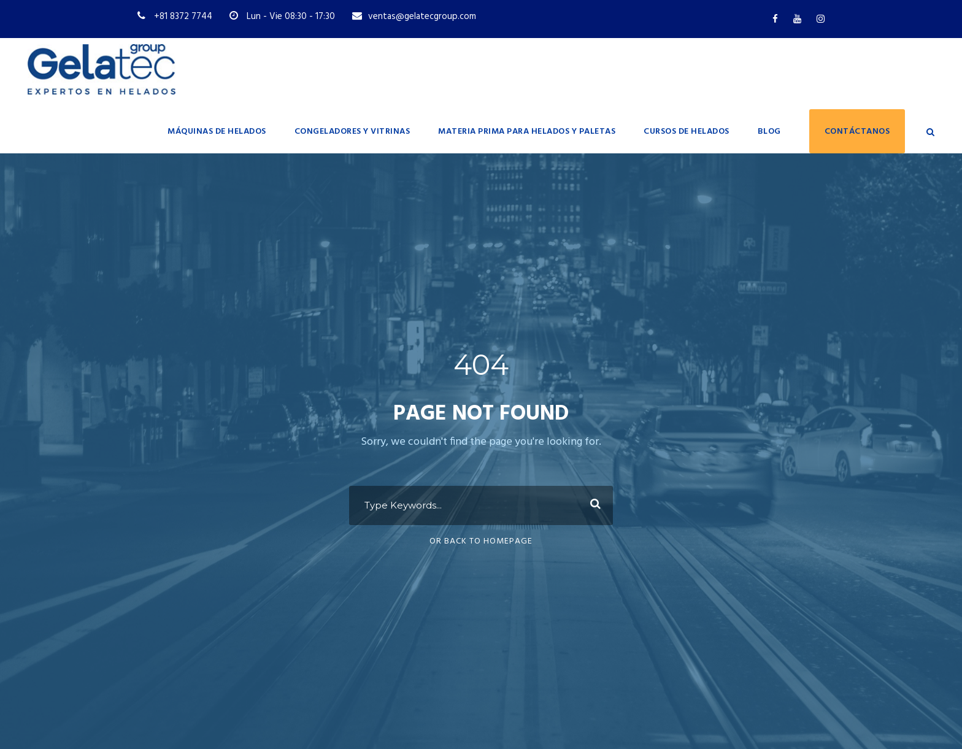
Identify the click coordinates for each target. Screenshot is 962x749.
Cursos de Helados (686, 132)
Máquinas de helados (216, 132)
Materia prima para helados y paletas (526, 132)
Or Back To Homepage (481, 541)
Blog (769, 132)
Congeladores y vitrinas (352, 132)
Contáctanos (857, 132)
